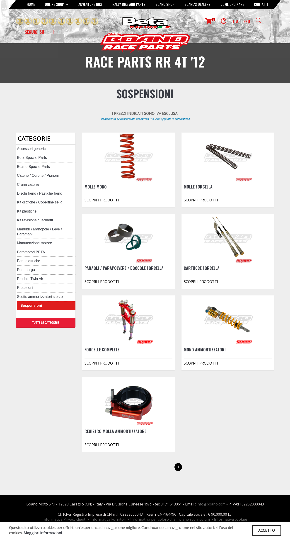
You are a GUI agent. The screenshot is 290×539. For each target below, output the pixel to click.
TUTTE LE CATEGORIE (45, 322)
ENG (247, 21)
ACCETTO (266, 530)
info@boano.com (211, 504)
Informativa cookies (231, 519)
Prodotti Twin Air (30, 279)
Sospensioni (31, 305)
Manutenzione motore (34, 243)
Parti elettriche (28, 261)
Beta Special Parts (32, 158)
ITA (235, 21)
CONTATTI (261, 4)
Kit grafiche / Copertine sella (39, 202)
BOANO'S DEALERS (197, 4)
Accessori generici (31, 149)
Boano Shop (164, 4)
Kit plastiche (26, 211)
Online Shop (56, 4)
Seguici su (34, 32)
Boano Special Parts (33, 167)
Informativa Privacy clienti (64, 519)
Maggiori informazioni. (43, 532)
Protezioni (25, 288)
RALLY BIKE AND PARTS (128, 4)
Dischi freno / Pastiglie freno (39, 193)
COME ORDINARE (232, 4)
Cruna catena (28, 184)
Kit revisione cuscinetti (35, 220)
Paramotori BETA (31, 252)
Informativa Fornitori (108, 519)
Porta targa (26, 270)
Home (31, 4)
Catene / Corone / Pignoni (38, 175)
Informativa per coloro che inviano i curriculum (170, 519)
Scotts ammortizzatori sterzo (40, 297)
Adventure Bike (90, 4)
